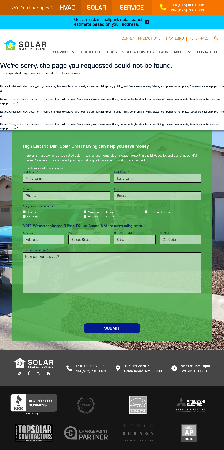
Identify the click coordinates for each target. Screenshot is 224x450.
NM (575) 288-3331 (90, 370)
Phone (28, 189)
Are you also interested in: (38, 206)
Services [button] (62, 53)
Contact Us (207, 52)
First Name (30, 172)
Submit (112, 328)
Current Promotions (141, 39)
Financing (175, 39)
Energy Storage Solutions (102, 216)
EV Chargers (34, 216)
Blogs (111, 52)
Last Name (122, 172)
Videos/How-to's (138, 52)
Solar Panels (34, 212)
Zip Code (166, 233)
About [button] (180, 53)
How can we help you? (37, 250)
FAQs (163, 52)
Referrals (198, 39)
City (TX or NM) (124, 233)
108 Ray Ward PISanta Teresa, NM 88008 (137, 368)
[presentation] (112, 304)
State (72, 233)
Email (118, 189)
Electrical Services (159, 212)
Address (29, 233)
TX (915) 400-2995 (90, 365)
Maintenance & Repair (101, 212)
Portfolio (90, 52)
